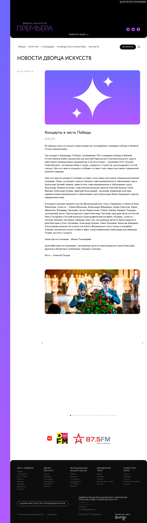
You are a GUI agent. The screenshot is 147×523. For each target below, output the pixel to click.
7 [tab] (81, 415)
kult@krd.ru (83, 502)
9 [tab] (85, 415)
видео (77, 35)
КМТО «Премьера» (25, 468)
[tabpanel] (92, 291)
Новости (20, 479)
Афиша (22, 47)
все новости (26, 71)
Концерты (73, 476)
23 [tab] (110, 415)
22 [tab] (109, 415)
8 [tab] (83, 415)
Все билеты (127, 47)
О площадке (47, 47)
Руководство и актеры (105, 482)
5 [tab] (77, 415)
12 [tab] (90, 415)
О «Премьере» (22, 474)
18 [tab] (101, 415)
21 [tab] (107, 415)
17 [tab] (99, 415)
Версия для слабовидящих (134, 2)
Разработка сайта (122, 514)
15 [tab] (96, 415)
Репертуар (33, 47)
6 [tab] (79, 415)
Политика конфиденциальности (30, 515)
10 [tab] (87, 415)
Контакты (94, 47)
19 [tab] (103, 415)
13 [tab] (92, 415)
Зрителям (20, 484)
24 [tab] (112, 415)
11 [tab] (88, 415)
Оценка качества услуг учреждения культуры (42, 503)
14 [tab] (94, 415)
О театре (100, 479)
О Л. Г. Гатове (22, 476)
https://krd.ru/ (85, 505)
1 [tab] (70, 415)
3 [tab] (74, 415)
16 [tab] (98, 415)
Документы (21, 487)
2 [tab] (72, 415)
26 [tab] (116, 415)
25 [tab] (114, 415)
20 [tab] (105, 415)
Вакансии (20, 482)
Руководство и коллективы (71, 47)
